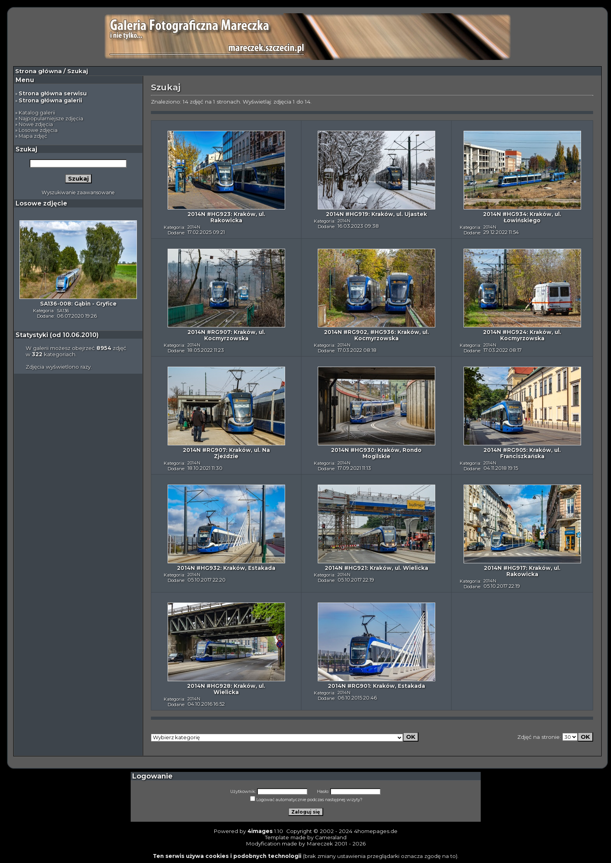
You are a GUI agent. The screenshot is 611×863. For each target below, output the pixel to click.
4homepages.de (375, 831)
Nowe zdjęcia (36, 124)
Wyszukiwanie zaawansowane (78, 192)
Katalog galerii (37, 113)
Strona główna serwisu (53, 93)
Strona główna (38, 71)
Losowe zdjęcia (38, 130)
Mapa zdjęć (33, 136)
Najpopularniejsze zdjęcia (51, 118)
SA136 (63, 310)
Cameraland (331, 837)
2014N (193, 227)
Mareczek (319, 843)
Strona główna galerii (50, 100)
